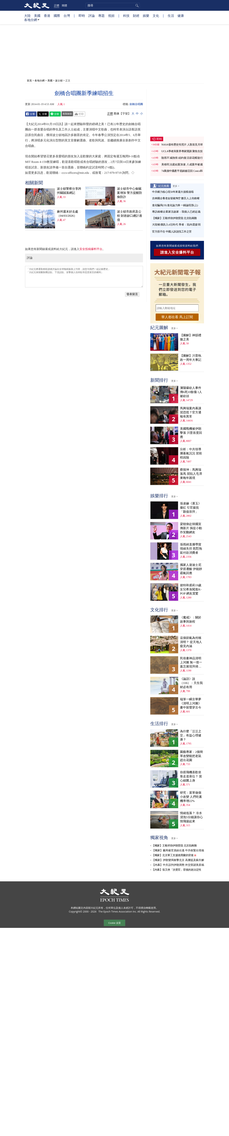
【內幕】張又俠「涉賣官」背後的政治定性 (176, 869)
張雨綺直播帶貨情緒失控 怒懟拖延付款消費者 (191, 548)
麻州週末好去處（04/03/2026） (67, 213)
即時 (82, 15)
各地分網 (31, 21)
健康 (180, 15)
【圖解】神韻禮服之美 (190, 337)
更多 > (176, 186)
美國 (37, 15)
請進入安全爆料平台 (177, 252)
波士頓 (59, 80)
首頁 (29, 80)
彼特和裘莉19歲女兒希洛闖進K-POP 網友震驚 (190, 589)
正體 (56, 5)
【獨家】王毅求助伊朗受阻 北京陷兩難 (174, 218)
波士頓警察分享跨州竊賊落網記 (69, 191)
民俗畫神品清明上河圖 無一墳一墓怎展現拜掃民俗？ (191, 663)
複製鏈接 (67, 113)
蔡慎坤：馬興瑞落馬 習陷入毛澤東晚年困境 (191, 474)
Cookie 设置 (114, 923)
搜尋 (136, 5)
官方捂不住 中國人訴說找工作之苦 (172, 231)
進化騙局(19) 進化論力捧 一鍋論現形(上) (175, 205)
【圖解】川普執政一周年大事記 (190, 357)
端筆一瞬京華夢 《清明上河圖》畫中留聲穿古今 (190, 703)
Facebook (30, 113)
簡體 (64, 5)
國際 (57, 15)
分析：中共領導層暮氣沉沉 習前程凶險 (191, 453)
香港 (47, 15)
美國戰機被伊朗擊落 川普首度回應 (191, 433)
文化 (156, 15)
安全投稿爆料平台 (90, 249)
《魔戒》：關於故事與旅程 (190, 619)
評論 (91, 15)
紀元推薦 (163, 186)
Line (55, 113)
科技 (126, 15)
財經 (136, 15)
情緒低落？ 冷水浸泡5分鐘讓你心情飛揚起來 (191, 817)
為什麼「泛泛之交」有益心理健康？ (190, 735)
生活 (171, 15)
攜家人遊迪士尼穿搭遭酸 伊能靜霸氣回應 (191, 569)
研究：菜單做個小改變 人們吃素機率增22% (191, 797)
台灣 (67, 15)
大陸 (27, 15)
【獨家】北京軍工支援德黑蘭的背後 (172, 855)
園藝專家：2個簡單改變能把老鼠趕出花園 (191, 756)
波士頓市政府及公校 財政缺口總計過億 (129, 216)
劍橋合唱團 (136, 104)
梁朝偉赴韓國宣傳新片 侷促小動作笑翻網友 (191, 528)
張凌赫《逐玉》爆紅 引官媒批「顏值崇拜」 (190, 507)
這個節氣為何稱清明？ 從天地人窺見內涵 (191, 642)
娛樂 (146, 15)
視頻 (111, 15)
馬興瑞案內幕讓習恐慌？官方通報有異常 (190, 412)
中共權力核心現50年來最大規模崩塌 (173, 191)
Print (79, 113)
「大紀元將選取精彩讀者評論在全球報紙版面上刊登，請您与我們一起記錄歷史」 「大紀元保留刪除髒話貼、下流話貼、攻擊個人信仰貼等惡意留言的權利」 (84, 276)
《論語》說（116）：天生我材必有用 (191, 683)
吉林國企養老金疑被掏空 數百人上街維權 (175, 198)
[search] (113, 5)
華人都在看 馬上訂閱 (177, 317)
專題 (101, 15)
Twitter (43, 113)
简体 (116, 113)
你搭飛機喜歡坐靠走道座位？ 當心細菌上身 (191, 776)
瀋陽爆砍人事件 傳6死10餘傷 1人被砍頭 (191, 392)
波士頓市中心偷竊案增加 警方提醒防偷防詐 (129, 193)
